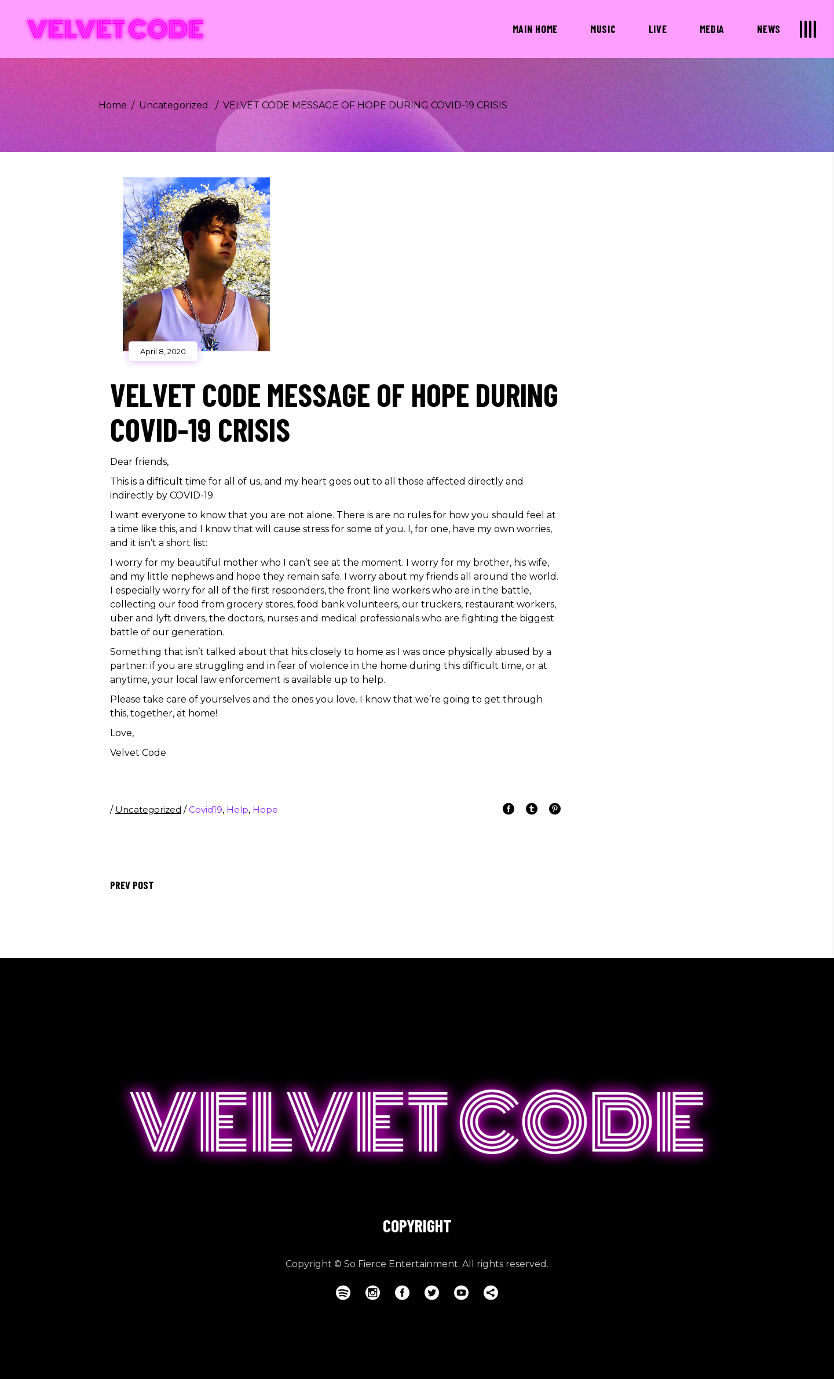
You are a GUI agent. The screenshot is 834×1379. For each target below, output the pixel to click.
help (237, 809)
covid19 (205, 809)
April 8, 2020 (163, 351)
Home (112, 105)
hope (265, 809)
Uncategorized (174, 105)
